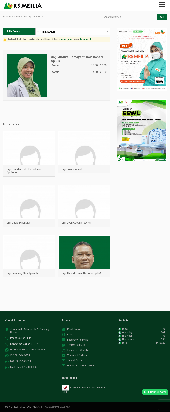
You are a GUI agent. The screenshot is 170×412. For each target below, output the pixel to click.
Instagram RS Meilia (78, 350)
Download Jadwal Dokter (80, 365)
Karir (69, 334)
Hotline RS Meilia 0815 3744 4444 (28, 349)
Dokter (17, 16)
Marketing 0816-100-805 (23, 367)
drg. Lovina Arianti (72, 169)
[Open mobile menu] (162, 5)
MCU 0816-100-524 (20, 361)
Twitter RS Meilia (76, 345)
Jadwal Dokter (75, 360)
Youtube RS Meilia (77, 355)
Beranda (7, 16)
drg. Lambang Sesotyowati (22, 273)
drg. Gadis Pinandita (18, 222)
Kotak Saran (74, 329)
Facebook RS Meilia (77, 339)
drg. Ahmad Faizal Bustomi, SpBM (81, 273)
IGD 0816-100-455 (20, 355)
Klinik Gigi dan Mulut (32, 16)
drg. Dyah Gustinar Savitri (76, 222)
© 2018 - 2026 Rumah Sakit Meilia (22, 407)
